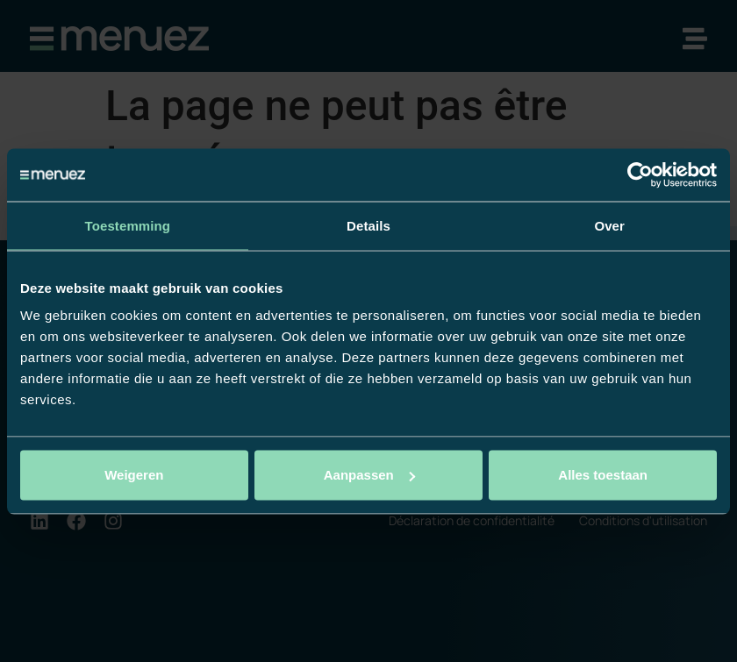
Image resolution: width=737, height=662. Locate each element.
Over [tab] (609, 224)
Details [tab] (368, 224)
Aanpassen (369, 474)
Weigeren (133, 474)
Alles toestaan (603, 474)
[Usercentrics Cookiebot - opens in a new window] (640, 174)
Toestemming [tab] (128, 224)
